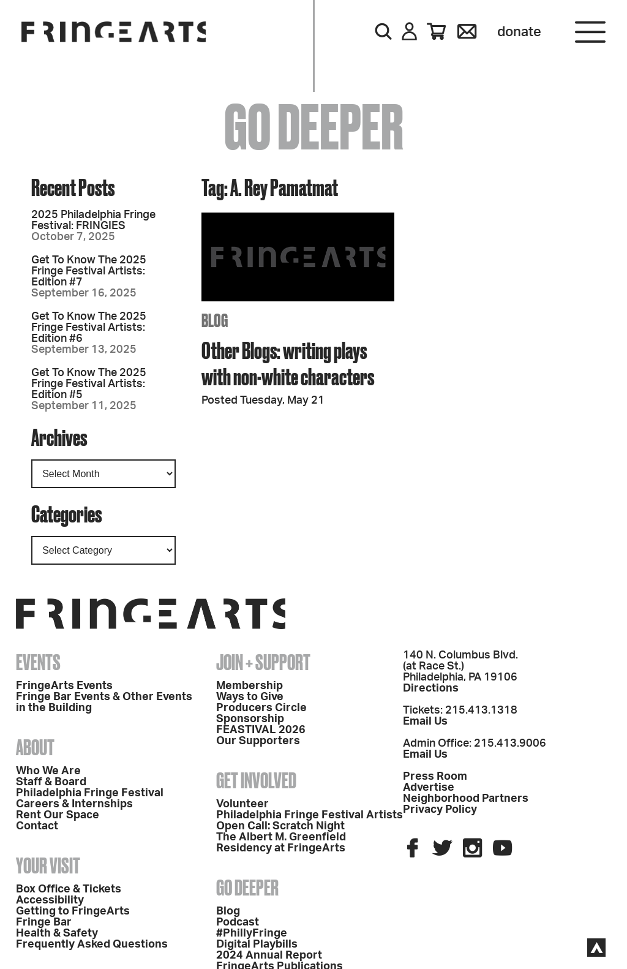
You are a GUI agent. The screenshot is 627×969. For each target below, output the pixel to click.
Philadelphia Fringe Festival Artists (309, 815)
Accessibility (50, 900)
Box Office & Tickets (68, 889)
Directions (431, 688)
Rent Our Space (57, 815)
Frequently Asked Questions (92, 944)
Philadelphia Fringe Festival (89, 793)
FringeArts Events (64, 686)
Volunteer (242, 804)
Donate (519, 32)
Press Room (435, 776)
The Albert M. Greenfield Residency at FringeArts (281, 843)
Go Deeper (247, 887)
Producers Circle (261, 708)
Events (38, 662)
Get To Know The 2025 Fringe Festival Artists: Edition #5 (88, 384)
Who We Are (48, 771)
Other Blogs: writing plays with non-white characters (287, 363)
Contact (37, 826)
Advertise (428, 787)
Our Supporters (258, 741)
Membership (249, 686)
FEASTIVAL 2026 (261, 730)
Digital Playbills (257, 944)
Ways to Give (249, 697)
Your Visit (48, 865)
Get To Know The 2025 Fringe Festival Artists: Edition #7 (88, 271)
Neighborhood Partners (465, 798)
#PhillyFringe (251, 933)
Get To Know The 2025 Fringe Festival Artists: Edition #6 (88, 327)
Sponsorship (250, 719)
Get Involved (256, 780)
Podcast (237, 922)
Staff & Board (51, 782)
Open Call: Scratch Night (280, 826)
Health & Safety (57, 933)
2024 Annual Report (269, 955)
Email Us (425, 721)
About (35, 747)
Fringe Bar (44, 922)
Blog (228, 911)
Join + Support (263, 662)
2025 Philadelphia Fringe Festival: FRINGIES (93, 220)
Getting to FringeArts (73, 911)
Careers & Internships (74, 804)
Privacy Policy (440, 809)
